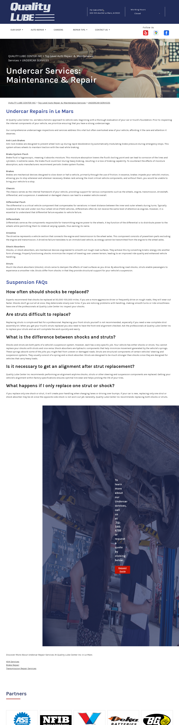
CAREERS (58, 29)
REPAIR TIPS (79, 29)
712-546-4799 (96, 10)
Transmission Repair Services (21, 668)
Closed (137, 13)
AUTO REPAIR (37, 29)
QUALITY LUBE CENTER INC (25, 56)
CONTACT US (101, 29)
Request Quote (122, 570)
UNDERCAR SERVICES (35, 60)
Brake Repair (12, 665)
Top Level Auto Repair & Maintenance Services (62, 102)
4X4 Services (12, 661)
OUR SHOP (16, 29)
